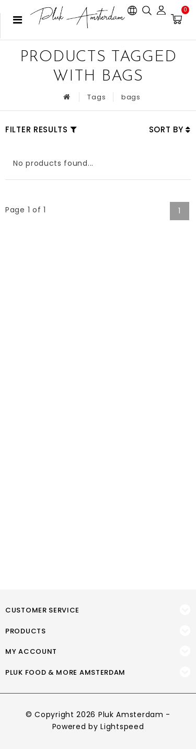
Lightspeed (122, 726)
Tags (96, 97)
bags (131, 97)
